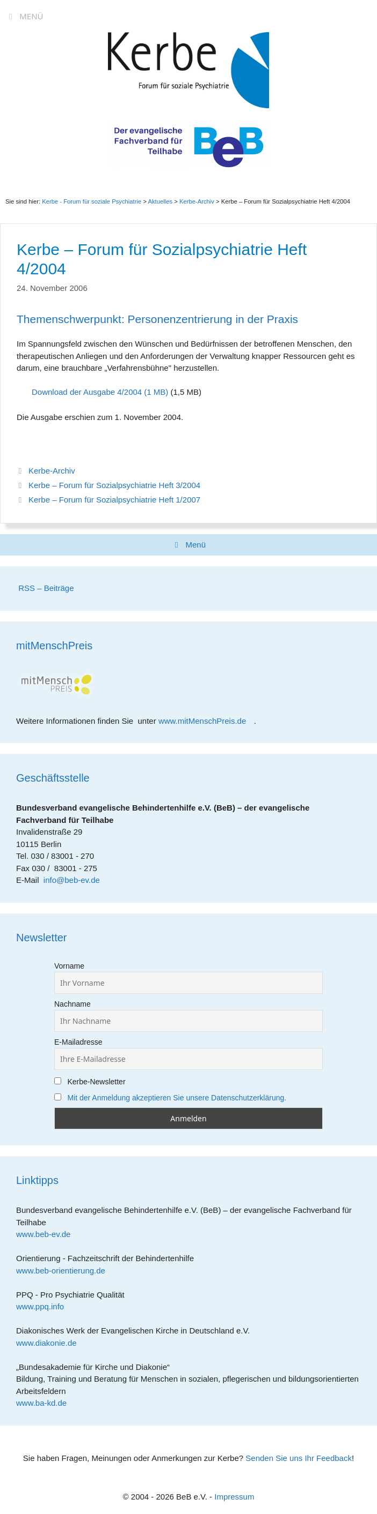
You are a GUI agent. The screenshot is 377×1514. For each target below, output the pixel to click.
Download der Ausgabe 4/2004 (87, 391)
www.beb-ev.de (47, 1234)
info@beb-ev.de (72, 880)
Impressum (234, 1496)
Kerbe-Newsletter (90, 1081)
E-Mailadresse (78, 1042)
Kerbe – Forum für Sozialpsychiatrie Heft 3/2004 (114, 485)
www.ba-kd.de (45, 1402)
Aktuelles (160, 201)
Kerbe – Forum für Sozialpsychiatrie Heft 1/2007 (114, 499)
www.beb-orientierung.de (64, 1270)
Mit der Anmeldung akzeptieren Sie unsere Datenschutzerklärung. (176, 1097)
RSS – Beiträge (45, 588)
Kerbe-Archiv (51, 470)
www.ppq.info (44, 1306)
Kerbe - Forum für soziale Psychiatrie (91, 201)
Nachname (72, 1004)
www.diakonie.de (50, 1342)
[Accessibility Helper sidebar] (364, 13)
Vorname (69, 966)
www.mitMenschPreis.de (206, 720)
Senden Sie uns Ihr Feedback (298, 1458)
